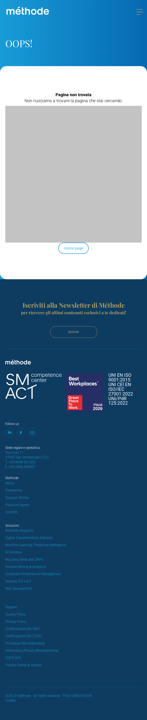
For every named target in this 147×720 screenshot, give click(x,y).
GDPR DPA (13, 658)
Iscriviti (73, 332)
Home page (73, 248)
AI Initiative (13, 552)
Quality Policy (15, 614)
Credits (10, 700)
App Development (18, 588)
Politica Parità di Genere (23, 665)
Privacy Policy (15, 622)
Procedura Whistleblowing (24, 643)
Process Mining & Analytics (25, 567)
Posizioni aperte (17, 505)
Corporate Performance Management (33, 574)
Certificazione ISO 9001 (22, 629)
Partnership (14, 490)
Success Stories (17, 498)
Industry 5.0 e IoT (18, 581)
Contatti (11, 512)
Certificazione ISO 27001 (23, 636)
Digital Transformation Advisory (29, 538)
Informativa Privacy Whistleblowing (31, 651)
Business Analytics (19, 530)
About (9, 483)
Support (11, 607)
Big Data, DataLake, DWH (24, 559)
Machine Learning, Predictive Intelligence (35, 545)
